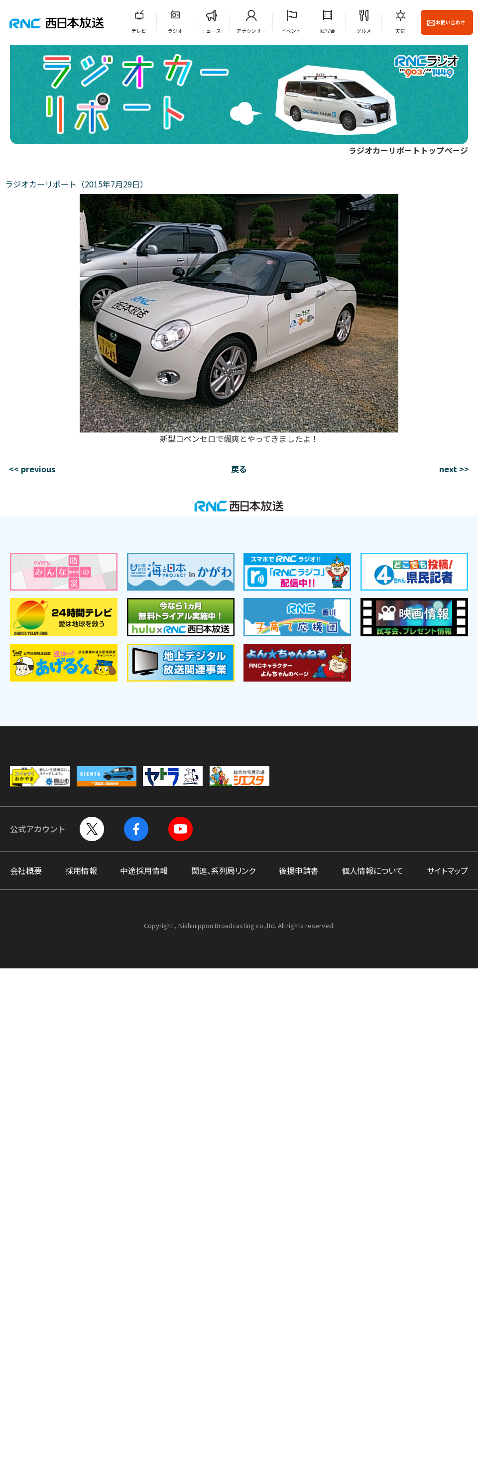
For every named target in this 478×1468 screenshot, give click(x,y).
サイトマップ (447, 870)
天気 (400, 30)
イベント (291, 30)
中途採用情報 (144, 870)
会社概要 (26, 870)
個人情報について (372, 870)
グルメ (364, 30)
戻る (239, 469)
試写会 (327, 30)
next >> (454, 469)
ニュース (211, 30)
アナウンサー (251, 30)
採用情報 (81, 870)
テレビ (138, 30)
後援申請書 (299, 870)
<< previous (32, 469)
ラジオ (175, 30)
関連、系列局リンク (223, 870)
